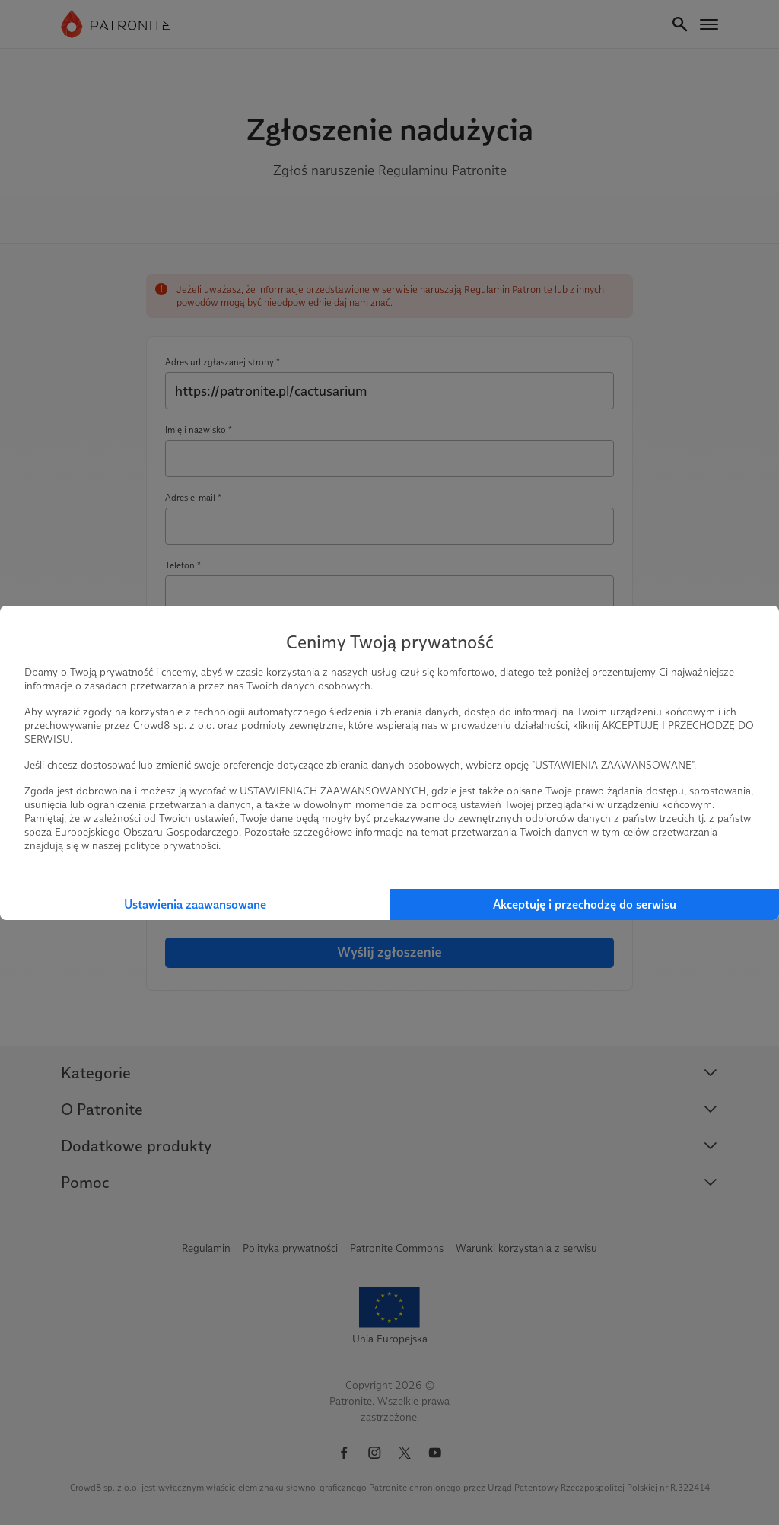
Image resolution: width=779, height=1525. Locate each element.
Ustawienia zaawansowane (195, 904)
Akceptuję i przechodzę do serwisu (584, 904)
